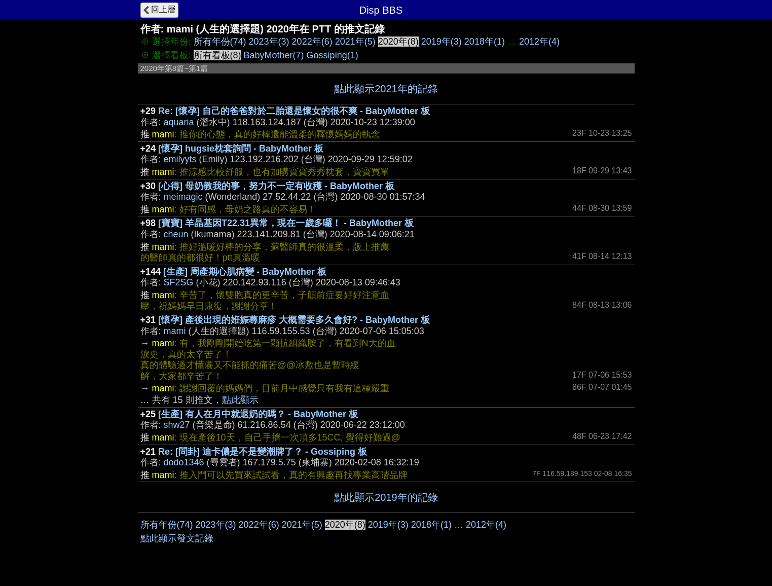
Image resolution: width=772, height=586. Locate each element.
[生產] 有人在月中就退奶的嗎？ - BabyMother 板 (258, 414)
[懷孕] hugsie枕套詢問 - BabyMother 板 (240, 148)
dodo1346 (184, 462)
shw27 (177, 425)
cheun (176, 234)
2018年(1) (484, 41)
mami (175, 331)
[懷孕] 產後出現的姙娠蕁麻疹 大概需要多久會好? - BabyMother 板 (294, 320)
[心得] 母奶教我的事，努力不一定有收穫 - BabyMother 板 (276, 186)
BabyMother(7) (274, 55)
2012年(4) (539, 41)
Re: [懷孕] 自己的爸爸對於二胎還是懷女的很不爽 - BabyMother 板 (294, 111)
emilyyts (180, 159)
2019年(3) (441, 41)
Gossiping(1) (332, 55)
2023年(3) (269, 41)
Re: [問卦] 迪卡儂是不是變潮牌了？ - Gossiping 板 (262, 452)
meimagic (183, 197)
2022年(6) (312, 41)
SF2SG (179, 282)
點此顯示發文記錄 (176, 538)
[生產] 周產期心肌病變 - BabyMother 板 (244, 272)
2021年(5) (355, 41)
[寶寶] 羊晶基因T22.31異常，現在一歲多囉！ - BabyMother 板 (286, 223)
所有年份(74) (220, 41)
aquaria (179, 122)
